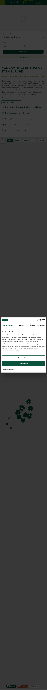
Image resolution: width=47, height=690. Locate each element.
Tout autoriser (23, 363)
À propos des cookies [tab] (37, 325)
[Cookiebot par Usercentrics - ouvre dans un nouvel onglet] (36, 320)
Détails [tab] (21, 325)
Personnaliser (23, 358)
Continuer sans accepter (9, 369)
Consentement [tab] (8, 325)
